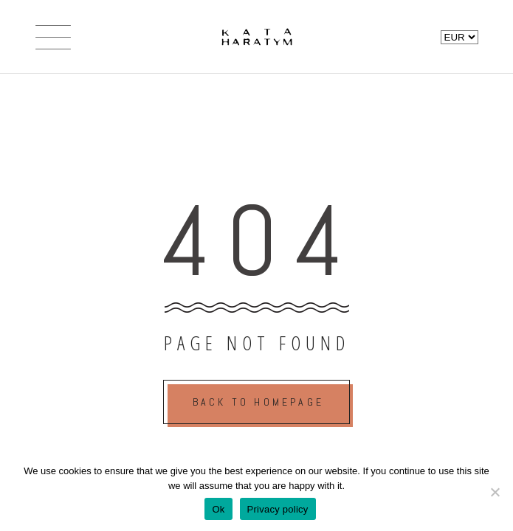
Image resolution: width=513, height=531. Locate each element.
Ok (218, 509)
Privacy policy (278, 509)
